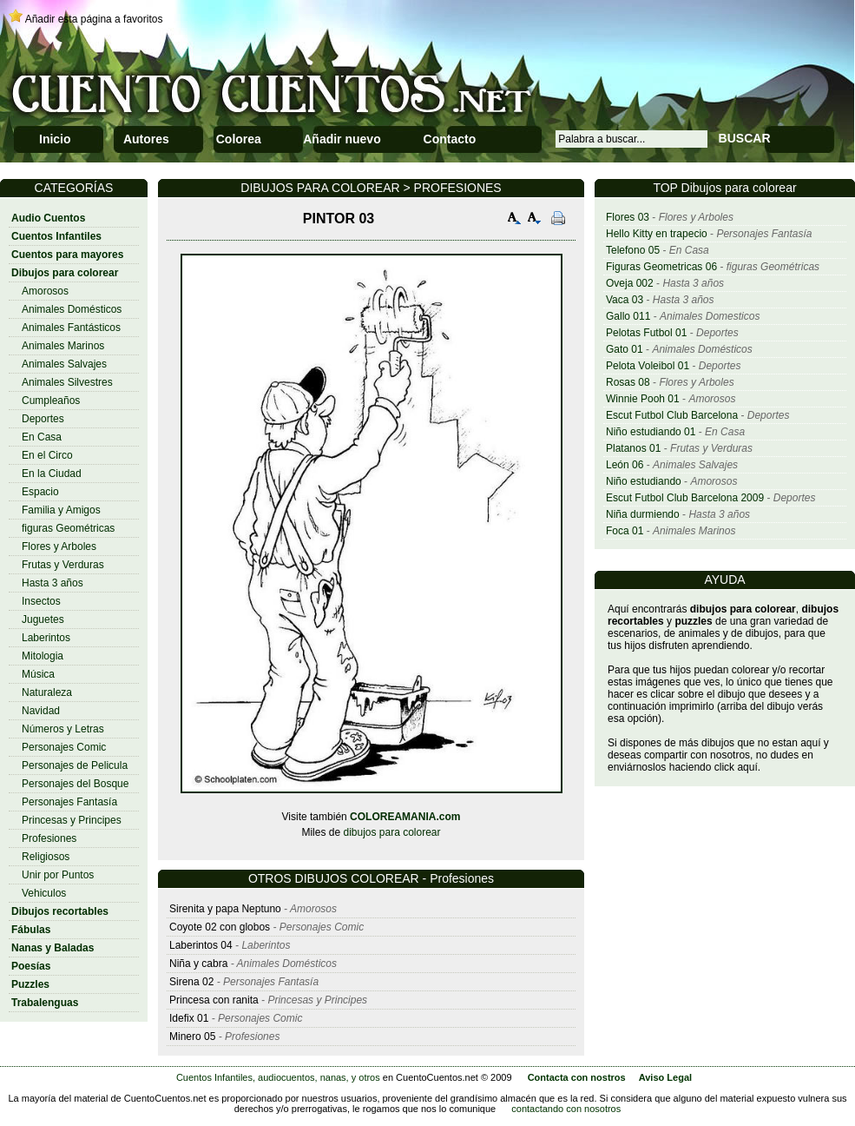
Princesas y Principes (72, 820)
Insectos (41, 601)
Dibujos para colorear (64, 273)
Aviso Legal (665, 1077)
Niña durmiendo (643, 514)
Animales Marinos (63, 346)
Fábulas (30, 930)
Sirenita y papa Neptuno (225, 909)
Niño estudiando (643, 481)
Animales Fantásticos (71, 327)
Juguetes (43, 619)
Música (38, 674)
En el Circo (47, 455)
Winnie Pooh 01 (643, 399)
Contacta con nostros (577, 1077)
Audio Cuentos (48, 218)
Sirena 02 (191, 982)
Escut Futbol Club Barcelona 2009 (685, 498)
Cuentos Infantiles (56, 236)
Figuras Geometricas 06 (661, 267)
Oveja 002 (630, 283)
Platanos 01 (633, 448)
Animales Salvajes (64, 364)
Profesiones (49, 838)
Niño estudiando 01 (650, 432)
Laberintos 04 (201, 945)
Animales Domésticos (72, 309)
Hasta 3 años (52, 583)
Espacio (40, 492)
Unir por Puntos (58, 875)
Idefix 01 (188, 1018)
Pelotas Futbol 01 (646, 333)
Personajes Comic (64, 747)
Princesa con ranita (214, 1000)
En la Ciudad (52, 473)
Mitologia (42, 656)
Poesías (30, 966)
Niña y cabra (198, 963)
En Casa (42, 437)
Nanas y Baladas (52, 948)
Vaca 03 (624, 300)
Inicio (55, 139)
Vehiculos (44, 893)
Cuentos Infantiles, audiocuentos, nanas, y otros (278, 1077)
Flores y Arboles (59, 546)
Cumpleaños (51, 400)
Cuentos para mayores (67, 254)
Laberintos (46, 638)
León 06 (624, 465)
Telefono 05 (633, 250)
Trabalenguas (44, 1003)
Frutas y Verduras (63, 565)
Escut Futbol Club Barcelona (672, 415)
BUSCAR (745, 138)
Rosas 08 (628, 382)
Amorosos (45, 291)
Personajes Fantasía (69, 802)
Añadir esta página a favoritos (94, 19)
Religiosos (45, 857)
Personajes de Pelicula (75, 765)
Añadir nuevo (341, 139)
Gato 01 (624, 349)
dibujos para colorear (391, 832)
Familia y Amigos (61, 510)
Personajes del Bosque (75, 784)
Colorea (238, 139)
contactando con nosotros (566, 1108)
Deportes (43, 419)
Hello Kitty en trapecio (656, 234)
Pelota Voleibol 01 (647, 366)
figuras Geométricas (68, 528)
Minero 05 (192, 1036)
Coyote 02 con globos (219, 927)
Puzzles (30, 984)
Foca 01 (624, 531)
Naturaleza (47, 692)
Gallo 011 (628, 316)
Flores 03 (627, 217)
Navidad (41, 711)
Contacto (450, 139)
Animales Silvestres (67, 382)
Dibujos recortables (60, 911)
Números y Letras (63, 729)
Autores (146, 139)
